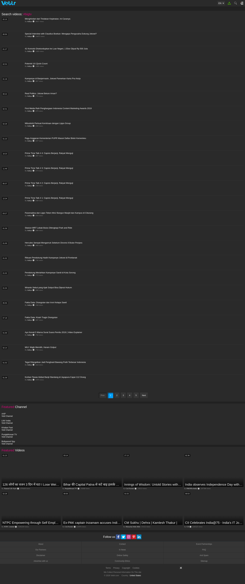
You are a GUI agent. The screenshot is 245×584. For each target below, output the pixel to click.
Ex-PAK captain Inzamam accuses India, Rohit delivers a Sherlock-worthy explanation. (92, 522)
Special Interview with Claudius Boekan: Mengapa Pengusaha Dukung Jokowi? (61, 34)
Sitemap (204, 561)
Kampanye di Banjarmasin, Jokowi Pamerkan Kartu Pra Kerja (53, 78)
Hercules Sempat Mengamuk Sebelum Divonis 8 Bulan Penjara (53, 243)
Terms (108, 568)
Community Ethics (122, 561)
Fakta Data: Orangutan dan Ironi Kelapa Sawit (46, 302)
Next (144, 395)
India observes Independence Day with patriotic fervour (214, 484)
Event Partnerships (204, 544)
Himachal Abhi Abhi (133, 527)
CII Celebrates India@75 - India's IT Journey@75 (214, 522)
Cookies (136, 568)
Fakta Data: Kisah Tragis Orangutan (41, 317)
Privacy (116, 568)
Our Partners (40, 550)
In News (122, 550)
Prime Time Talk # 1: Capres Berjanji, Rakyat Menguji (49, 198)
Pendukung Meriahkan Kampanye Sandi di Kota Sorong (50, 272)
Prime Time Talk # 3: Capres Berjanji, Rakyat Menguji (49, 168)
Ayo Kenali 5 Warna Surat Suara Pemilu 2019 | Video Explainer (53, 332)
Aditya (29, 21)
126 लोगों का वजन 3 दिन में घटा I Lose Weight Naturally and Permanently (31, 484)
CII (188, 527)
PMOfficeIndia (192, 488)
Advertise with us (41, 561)
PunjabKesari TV (71, 488)
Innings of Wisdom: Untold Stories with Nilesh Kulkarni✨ (153, 484)
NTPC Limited (9, 527)
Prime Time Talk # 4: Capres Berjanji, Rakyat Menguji (49, 153)
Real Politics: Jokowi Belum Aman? (41, 93)
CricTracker (130, 488)
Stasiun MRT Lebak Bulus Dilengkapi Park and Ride (48, 228)
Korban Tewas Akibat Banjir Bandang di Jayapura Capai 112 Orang (55, 377)
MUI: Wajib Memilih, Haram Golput (40, 347)
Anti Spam (204, 555)
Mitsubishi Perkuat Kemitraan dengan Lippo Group (48, 123)
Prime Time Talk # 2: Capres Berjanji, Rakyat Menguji (49, 183)
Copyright (126, 568)
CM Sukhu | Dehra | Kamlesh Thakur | (150, 522)
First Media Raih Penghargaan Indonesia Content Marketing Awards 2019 (58, 108)
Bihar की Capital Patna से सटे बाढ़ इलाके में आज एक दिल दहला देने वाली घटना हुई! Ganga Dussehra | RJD (92, 484)
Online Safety (122, 555)
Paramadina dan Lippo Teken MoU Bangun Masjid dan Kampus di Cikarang (59, 213)
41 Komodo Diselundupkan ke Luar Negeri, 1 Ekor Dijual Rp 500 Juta (56, 48)
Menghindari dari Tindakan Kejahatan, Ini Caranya (47, 19)
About (40, 544)
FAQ (204, 550)
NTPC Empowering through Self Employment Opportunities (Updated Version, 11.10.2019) (31, 522)
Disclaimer (40, 555)
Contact (122, 544)
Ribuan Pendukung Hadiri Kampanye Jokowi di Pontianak (51, 257)
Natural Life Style (10, 488)
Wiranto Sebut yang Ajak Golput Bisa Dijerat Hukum (48, 287)
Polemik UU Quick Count (36, 63)
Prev (103, 395)
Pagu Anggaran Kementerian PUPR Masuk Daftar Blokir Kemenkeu (55, 138)
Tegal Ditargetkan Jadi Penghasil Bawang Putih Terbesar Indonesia (55, 362)
